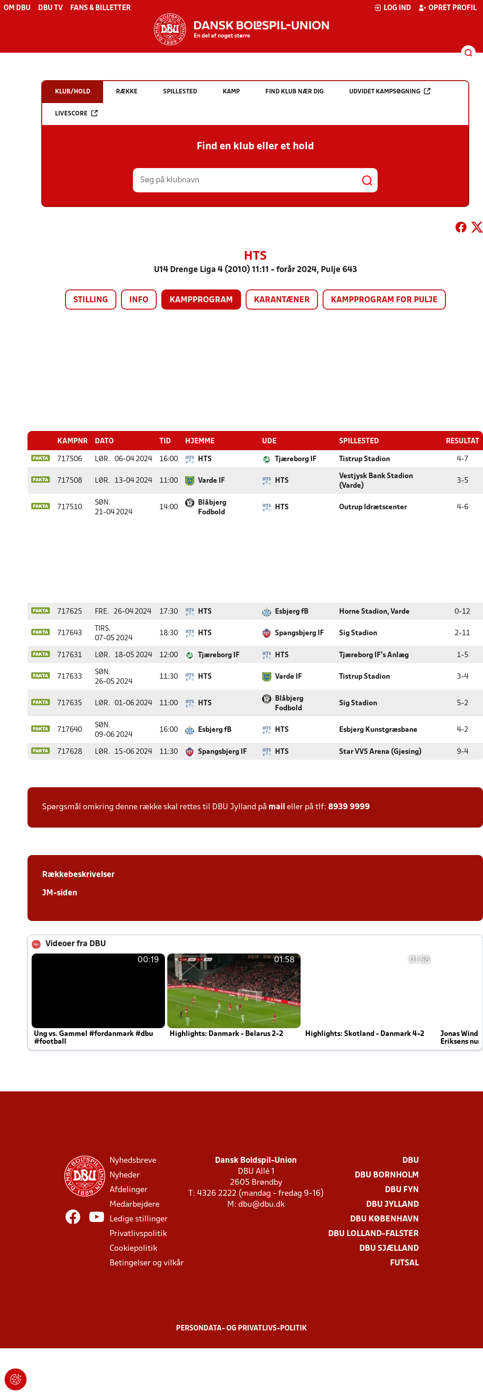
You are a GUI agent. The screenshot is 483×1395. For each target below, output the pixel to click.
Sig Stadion (358, 633)
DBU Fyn (402, 1189)
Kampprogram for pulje (384, 300)
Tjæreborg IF (296, 459)
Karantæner (282, 300)
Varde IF (211, 480)
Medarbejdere (134, 1204)
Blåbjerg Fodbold (212, 507)
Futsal (404, 1263)
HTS (205, 459)
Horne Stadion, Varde (374, 611)
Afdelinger (129, 1189)
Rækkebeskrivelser (78, 874)
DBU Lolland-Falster (373, 1233)
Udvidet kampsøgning (389, 91)
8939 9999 (349, 807)
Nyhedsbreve (133, 1160)
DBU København (384, 1219)
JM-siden (59, 893)
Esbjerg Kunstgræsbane (378, 729)
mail (277, 807)
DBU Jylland (392, 1204)
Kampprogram (201, 300)
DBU (410, 1160)
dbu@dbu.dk (261, 1204)
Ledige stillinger (139, 1219)
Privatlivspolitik (138, 1233)
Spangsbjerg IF (299, 633)
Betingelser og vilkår (147, 1263)
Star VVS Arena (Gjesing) (380, 751)
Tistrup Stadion (364, 459)
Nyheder (125, 1175)
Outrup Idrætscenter (373, 507)
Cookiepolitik (133, 1248)
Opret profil (447, 8)
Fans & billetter (100, 8)
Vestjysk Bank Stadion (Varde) (376, 481)
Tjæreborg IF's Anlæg (374, 655)
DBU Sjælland (389, 1248)
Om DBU (17, 8)
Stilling (90, 300)
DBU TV (50, 8)
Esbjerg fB (291, 611)
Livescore (76, 113)
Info (138, 300)
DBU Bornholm (387, 1175)
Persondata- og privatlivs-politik (241, 1328)
